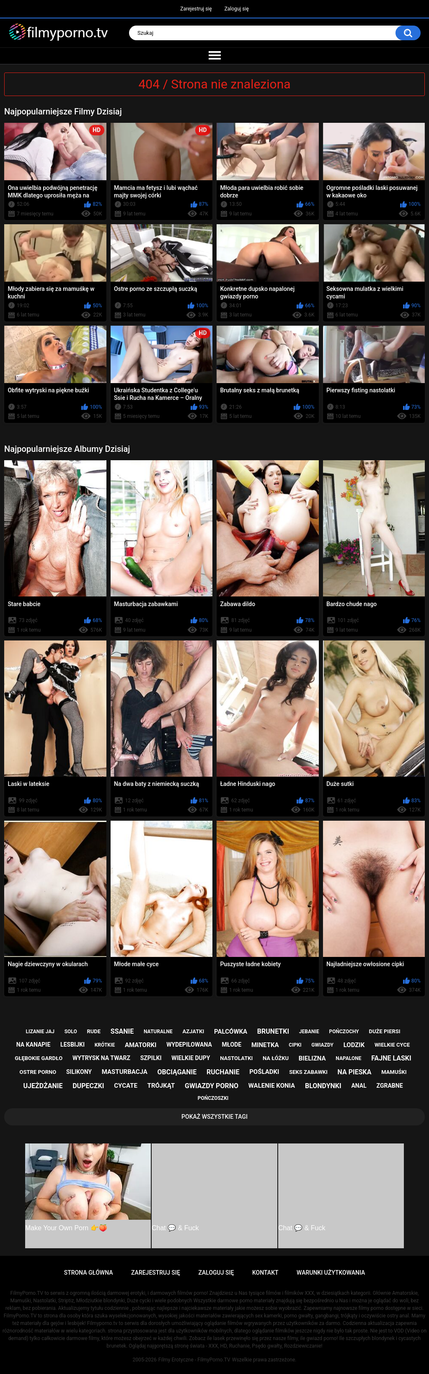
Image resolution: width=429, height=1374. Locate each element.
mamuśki (393, 1072)
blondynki (323, 1086)
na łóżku (276, 1058)
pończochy (344, 1031)
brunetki (273, 1031)
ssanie (122, 1031)
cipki (295, 1045)
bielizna (312, 1058)
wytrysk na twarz (101, 1058)
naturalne (158, 1031)
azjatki (193, 1031)
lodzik (354, 1045)
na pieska (355, 1072)
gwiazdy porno (211, 1086)
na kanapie (33, 1044)
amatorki (140, 1045)
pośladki (264, 1072)
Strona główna (88, 1272)
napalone (348, 1058)
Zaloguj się (237, 9)
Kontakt (265, 1272)
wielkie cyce (392, 1045)
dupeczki (88, 1086)
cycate (125, 1085)
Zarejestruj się (196, 9)
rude (94, 1031)
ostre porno (38, 1072)
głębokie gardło (38, 1058)
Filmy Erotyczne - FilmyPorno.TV (194, 1360)
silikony (79, 1071)
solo (71, 1031)
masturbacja (124, 1072)
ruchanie (223, 1072)
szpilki (151, 1058)
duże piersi (385, 1031)
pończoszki (213, 1098)
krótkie (105, 1045)
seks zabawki (308, 1072)
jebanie (309, 1031)
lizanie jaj (40, 1031)
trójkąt (161, 1085)
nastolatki (236, 1058)
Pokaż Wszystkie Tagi (214, 1116)
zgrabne (390, 1085)
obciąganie (177, 1072)
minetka (265, 1045)
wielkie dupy (190, 1058)
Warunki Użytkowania (331, 1272)
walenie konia (271, 1085)
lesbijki (72, 1044)
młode (232, 1044)
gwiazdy (322, 1045)
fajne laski (391, 1058)
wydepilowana (189, 1044)
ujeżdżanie (43, 1086)
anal (358, 1085)
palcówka (230, 1031)
